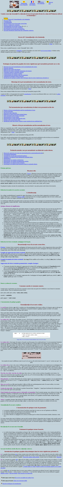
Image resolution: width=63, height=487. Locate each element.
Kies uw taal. (49, 3)
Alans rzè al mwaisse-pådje (20, 480)
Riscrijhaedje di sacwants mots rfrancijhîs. (14, 29)
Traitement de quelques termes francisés (14, 76)
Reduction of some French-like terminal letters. (15, 114)
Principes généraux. (8, 68)
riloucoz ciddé (20, 196)
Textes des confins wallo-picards (31, 457)
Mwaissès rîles (7, 20)
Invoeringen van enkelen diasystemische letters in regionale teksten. (20, 164)
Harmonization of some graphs (11, 117)
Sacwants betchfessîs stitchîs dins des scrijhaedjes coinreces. (19, 30)
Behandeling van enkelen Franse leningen (14, 162)
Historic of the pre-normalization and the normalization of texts (19, 110)
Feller (50, 44)
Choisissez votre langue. (32, 3)
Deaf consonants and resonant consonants (14, 115)
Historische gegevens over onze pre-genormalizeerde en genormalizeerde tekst (23, 153)
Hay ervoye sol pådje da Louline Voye (24, 477)
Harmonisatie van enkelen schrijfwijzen (13, 160)
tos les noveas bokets (46, 50)
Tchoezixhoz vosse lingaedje (24, 3)
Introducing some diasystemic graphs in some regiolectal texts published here (23, 121)
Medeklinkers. (7, 158)
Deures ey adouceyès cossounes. (12, 25)
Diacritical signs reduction (10, 113)
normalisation (27, 94)
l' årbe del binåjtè (13, 473)
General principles (8, 111)
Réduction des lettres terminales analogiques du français (18, 71)
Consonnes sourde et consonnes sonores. (14, 72)
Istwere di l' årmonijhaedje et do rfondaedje (19, 19)
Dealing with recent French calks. (12, 120)
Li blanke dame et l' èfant (29, 466)
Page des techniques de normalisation (11, 483)
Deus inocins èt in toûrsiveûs (25, 473)
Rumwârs (59, 457)
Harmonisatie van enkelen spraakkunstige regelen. (16, 161)
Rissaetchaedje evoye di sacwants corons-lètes (15, 23)
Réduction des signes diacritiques (12, 69)
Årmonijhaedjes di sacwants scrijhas (13, 26)
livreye (29, 173)
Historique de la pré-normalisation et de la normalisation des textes (20, 66)
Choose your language (40, 2)
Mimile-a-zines (4, 473)
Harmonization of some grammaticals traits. (14, 118)
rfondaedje (19, 50)
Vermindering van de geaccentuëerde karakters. (15, 155)
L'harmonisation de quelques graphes (13, 73)
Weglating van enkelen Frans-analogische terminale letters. (18, 157)
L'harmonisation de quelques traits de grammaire (16, 75)
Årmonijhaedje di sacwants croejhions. (13, 27)
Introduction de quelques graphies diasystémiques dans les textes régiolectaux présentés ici (26, 77)
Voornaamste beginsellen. (10, 154)
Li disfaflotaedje (8, 22)
